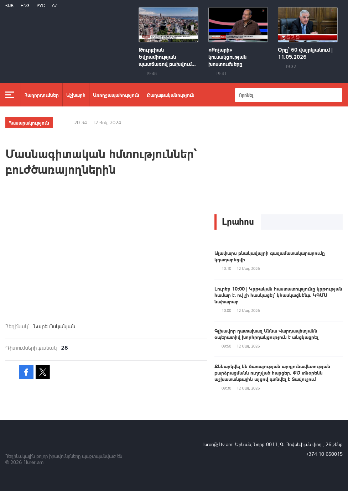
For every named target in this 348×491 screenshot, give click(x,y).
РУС (41, 5)
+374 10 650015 (324, 454)
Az (54, 5)
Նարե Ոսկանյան (54, 326)
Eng (25, 5)
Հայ (9, 5)
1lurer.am (33, 462)
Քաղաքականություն (170, 95)
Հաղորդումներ (42, 95)
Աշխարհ (75, 95)
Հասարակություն (29, 122)
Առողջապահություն (116, 95)
